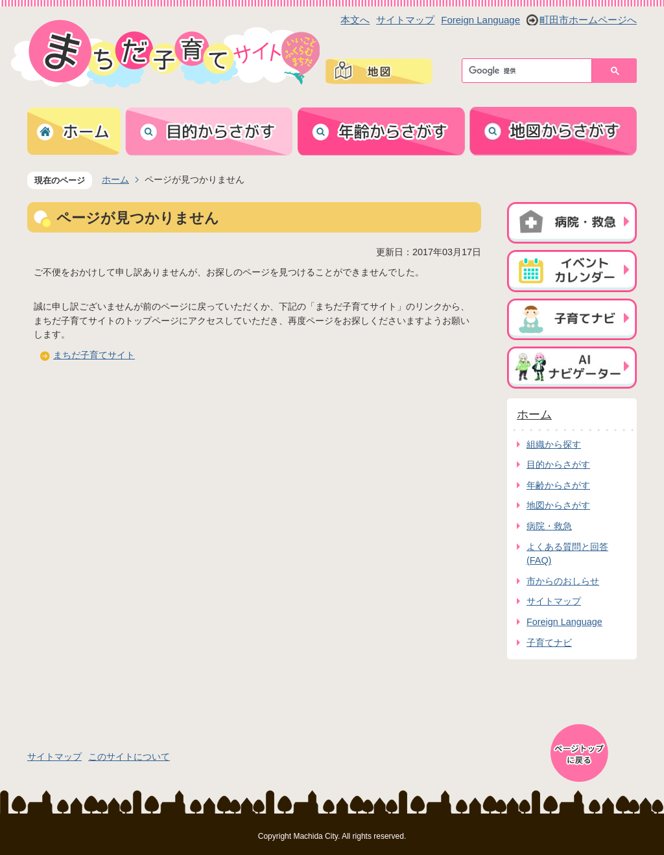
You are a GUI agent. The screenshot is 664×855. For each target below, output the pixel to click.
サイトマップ (405, 19)
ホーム (115, 179)
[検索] (530, 70)
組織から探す (554, 444)
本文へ (355, 19)
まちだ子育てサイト (94, 355)
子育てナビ (549, 642)
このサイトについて (129, 756)
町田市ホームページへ (588, 19)
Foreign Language (480, 19)
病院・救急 (549, 526)
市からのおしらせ (563, 581)
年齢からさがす (558, 485)
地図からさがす (558, 505)
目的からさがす (558, 464)
